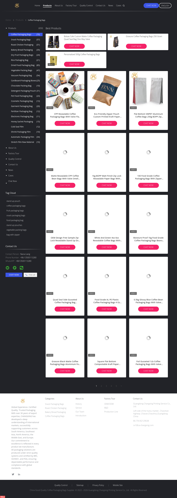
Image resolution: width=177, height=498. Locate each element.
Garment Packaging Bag (25, 106)
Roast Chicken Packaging (25, 44)
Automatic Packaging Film (25, 137)
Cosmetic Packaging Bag (25, 101)
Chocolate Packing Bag (25, 85)
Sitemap (80, 485)
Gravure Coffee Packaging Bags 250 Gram (144, 36)
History (79, 404)
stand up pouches (14, 225)
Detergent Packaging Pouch (25, 91)
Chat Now (151, 5)
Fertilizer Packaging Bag (25, 111)
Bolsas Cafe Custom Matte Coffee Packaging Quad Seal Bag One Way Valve (83, 37)
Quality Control (86, 5)
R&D (106, 407)
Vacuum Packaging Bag (25, 75)
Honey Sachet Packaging (25, 121)
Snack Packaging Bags (25, 39)
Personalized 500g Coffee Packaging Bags (82, 54)
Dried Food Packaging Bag (25, 65)
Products (47, 5)
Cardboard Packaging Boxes (25, 80)
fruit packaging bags (15, 210)
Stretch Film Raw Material (25, 142)
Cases (118, 5)
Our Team (80, 411)
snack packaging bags (15, 215)
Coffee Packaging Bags (25, 34)
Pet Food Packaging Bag (25, 96)
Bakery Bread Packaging (25, 50)
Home (37, 5)
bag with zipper (13, 234)
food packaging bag (14, 220)
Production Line (111, 411)
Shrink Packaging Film (25, 132)
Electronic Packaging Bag (25, 116)
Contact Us (100, 5)
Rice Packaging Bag (25, 60)
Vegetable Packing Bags (25, 70)
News (110, 5)
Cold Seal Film (25, 126)
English (165, 5)
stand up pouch (13, 201)
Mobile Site (118, 485)
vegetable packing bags (16, 230)
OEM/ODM (109, 404)
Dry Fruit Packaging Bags (25, 55)
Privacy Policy (98, 485)
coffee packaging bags (16, 205)
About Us (59, 5)
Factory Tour (71, 5)
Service (79, 407)
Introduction (81, 415)
